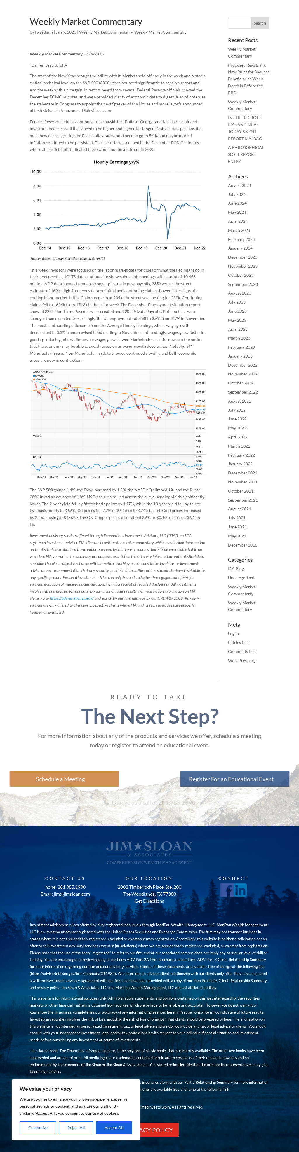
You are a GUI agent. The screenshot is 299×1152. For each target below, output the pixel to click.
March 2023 (239, 337)
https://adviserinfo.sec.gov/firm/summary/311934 (73, 973)
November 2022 (243, 373)
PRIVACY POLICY (149, 1129)
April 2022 (238, 436)
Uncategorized (241, 577)
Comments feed (242, 651)
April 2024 (238, 221)
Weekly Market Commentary (160, 31)
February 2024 (241, 239)
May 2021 (237, 535)
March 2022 (239, 445)
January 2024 (240, 248)
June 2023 (237, 311)
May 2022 (237, 427)
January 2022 (240, 463)
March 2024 (239, 230)
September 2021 (243, 499)
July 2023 (237, 302)
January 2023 (240, 356)
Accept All (114, 1127)
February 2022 (241, 455)
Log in (233, 633)
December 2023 (242, 257)
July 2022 (237, 410)
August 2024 (239, 185)
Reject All (76, 1127)
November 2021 (243, 481)
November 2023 (243, 266)
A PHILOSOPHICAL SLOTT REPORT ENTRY (246, 154)
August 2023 (239, 292)
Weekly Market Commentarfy (106, 31)
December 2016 (242, 544)
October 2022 (240, 382)
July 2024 (237, 194)
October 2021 (240, 490)
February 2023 (241, 346)
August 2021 (239, 508)
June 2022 (237, 418)
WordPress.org (241, 660)
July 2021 (237, 517)
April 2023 (238, 329)
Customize (38, 1127)
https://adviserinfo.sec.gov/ (72, 598)
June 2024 (237, 203)
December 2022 (242, 365)
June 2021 (237, 526)
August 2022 (239, 400)
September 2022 (243, 391)
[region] (76, 1109)
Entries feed (239, 642)
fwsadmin (44, 31)
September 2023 (243, 284)
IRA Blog (236, 568)
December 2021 (242, 472)
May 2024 (237, 212)
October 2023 (240, 275)
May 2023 (237, 320)
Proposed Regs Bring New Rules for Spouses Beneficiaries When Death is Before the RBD (248, 78)
